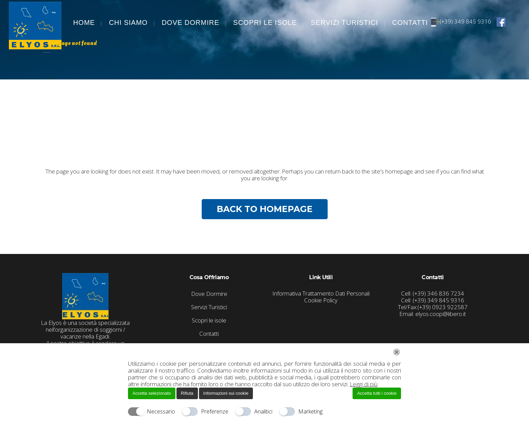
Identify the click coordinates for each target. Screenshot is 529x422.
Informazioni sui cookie (225, 393)
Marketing (310, 411)
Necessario (161, 411)
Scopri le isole (209, 320)
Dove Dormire (209, 294)
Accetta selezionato (151, 393)
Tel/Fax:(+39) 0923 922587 (433, 307)
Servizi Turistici (209, 307)
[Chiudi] (396, 352)
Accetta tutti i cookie (377, 393)
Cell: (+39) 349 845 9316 (432, 300)
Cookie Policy (321, 300)
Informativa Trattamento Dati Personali (321, 293)
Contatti (209, 333)
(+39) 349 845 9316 (462, 21)
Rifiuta (187, 393)
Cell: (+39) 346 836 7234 (432, 293)
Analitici (263, 411)
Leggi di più (363, 384)
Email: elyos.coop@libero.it (432, 314)
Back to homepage (265, 209)
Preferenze (214, 411)
